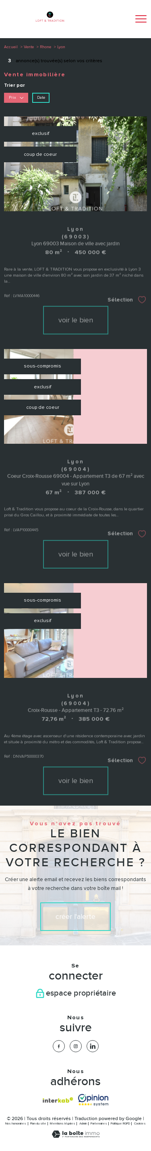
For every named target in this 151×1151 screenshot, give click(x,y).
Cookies (140, 1123)
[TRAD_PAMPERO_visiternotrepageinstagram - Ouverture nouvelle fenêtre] (76, 1046)
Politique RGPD (120, 1123)
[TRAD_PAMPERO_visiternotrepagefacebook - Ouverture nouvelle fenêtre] (59, 1046)
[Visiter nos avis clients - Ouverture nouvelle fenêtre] (93, 1100)
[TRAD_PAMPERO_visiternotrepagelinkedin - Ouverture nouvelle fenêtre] (93, 1046)
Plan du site (38, 1123)
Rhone (45, 47)
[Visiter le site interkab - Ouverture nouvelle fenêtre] (58, 1100)
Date (41, 97)
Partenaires (99, 1123)
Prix (16, 97)
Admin (83, 1123)
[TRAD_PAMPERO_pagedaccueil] (50, 24)
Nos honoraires (15, 1123)
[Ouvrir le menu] (141, 19)
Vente (29, 47)
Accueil (11, 47)
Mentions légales (62, 1123)
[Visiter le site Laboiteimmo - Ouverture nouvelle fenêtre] (76, 1136)
